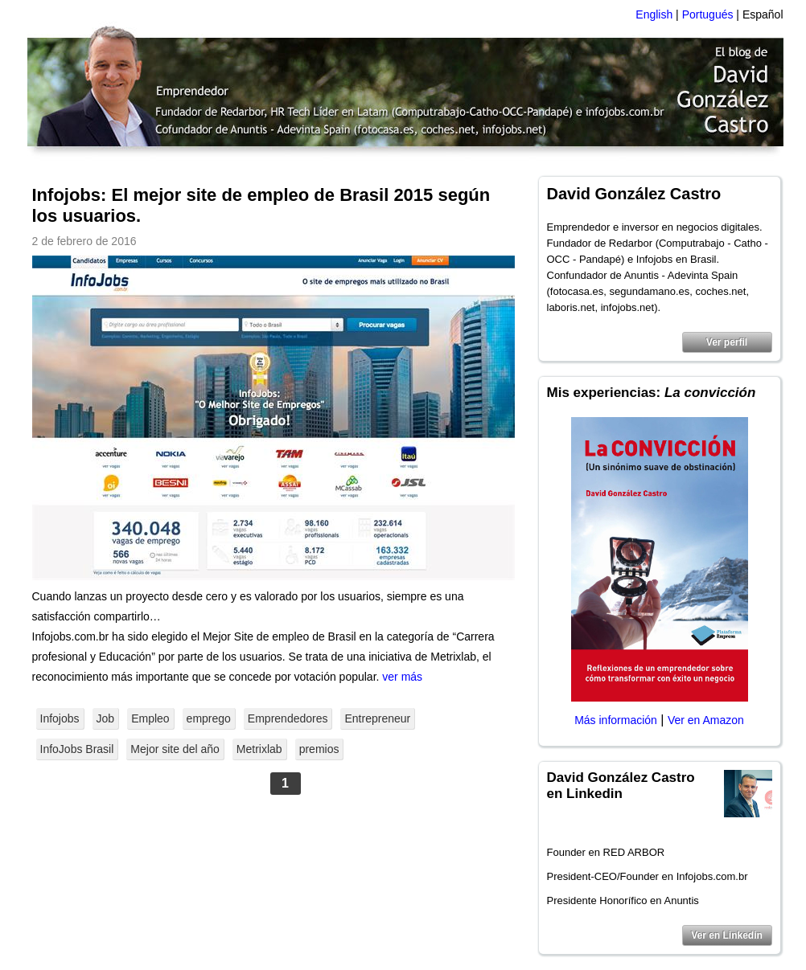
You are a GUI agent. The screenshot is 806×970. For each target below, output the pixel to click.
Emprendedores (288, 718)
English (653, 14)
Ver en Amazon (706, 720)
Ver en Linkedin (727, 935)
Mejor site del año (175, 749)
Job (106, 718)
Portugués (708, 14)
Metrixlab (259, 749)
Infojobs (60, 718)
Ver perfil (726, 342)
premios (319, 749)
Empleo (150, 718)
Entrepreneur (377, 718)
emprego (209, 718)
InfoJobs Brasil (77, 749)
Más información (615, 720)
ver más (402, 676)
